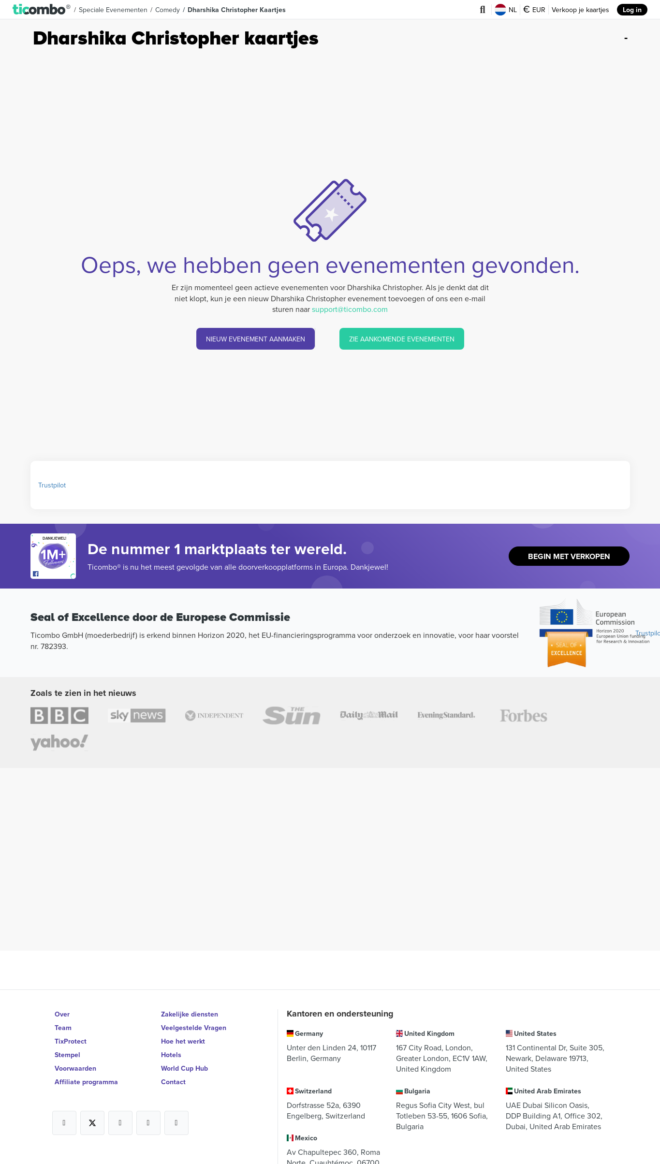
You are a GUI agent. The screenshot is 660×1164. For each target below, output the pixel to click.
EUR (534, 9)
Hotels (171, 1055)
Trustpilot (52, 485)
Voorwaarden (75, 1068)
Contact (173, 1082)
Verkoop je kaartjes (580, 10)
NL (506, 9)
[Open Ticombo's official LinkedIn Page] (176, 1123)
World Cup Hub (184, 1068)
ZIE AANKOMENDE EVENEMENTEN (402, 339)
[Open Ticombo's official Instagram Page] (120, 1123)
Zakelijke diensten (189, 1014)
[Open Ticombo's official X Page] (92, 1123)
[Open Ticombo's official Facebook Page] (54, 574)
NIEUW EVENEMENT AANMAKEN (255, 339)
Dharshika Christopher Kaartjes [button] (237, 10)
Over (62, 1014)
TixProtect (71, 1041)
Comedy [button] (167, 10)
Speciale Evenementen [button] (113, 10)
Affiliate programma (86, 1082)
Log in (632, 10)
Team (63, 1027)
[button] (42, 9)
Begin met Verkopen (569, 556)
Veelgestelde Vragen (193, 1027)
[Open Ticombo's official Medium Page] (148, 1123)
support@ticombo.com (350, 309)
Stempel (67, 1055)
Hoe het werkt (183, 1041)
